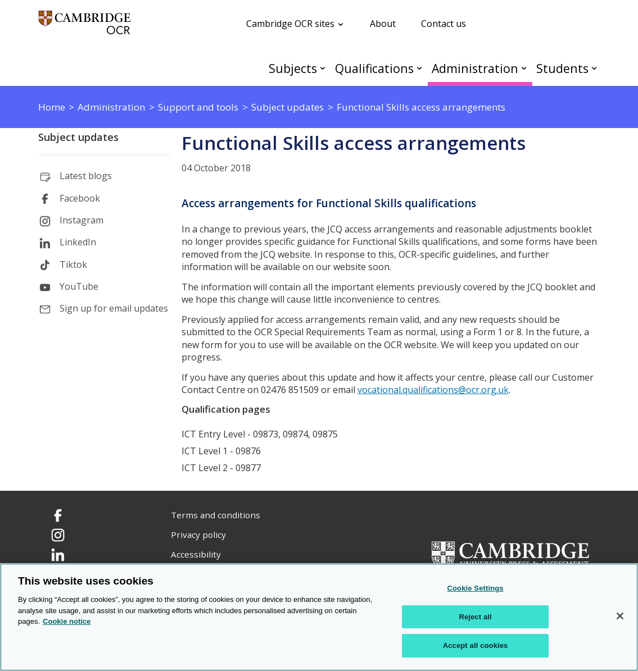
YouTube (79, 286)
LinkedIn (78, 242)
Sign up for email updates (114, 308)
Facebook (80, 198)
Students (562, 68)
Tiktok (73, 264)
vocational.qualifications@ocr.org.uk (433, 390)
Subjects (293, 68)
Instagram (81, 220)
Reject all (475, 617)
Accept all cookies (475, 645)
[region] (319, 617)
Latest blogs (86, 176)
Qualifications (374, 68)
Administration (475, 68)
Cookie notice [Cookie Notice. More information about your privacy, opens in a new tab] (67, 621)
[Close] (620, 616)
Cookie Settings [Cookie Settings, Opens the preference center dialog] (475, 588)
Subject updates (78, 137)
